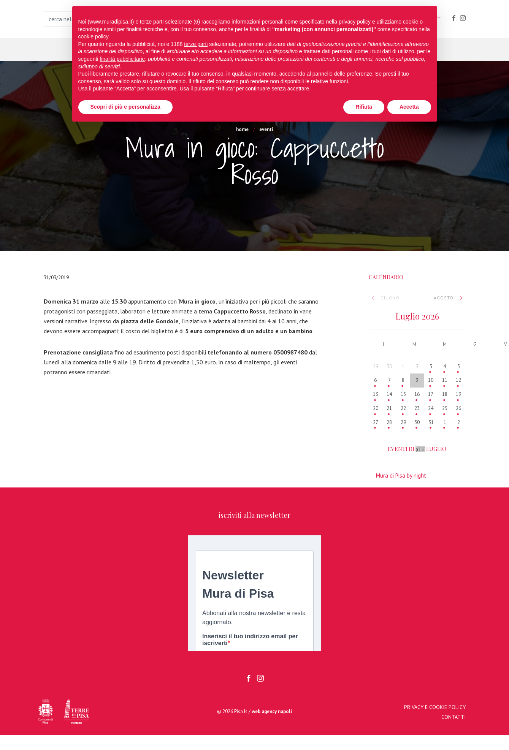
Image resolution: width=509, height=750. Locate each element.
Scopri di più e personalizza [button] (125, 107)
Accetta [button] (409, 107)
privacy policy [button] (355, 22)
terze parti (196, 44)
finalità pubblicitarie (122, 59)
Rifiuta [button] (363, 107)
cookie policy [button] (93, 36)
